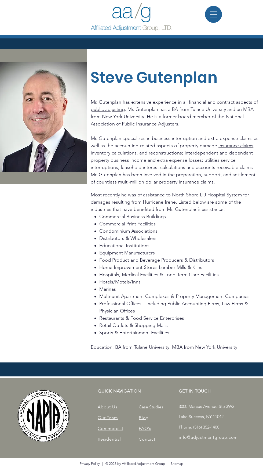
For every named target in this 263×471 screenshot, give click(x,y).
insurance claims (235, 146)
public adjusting (108, 109)
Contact (147, 439)
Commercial (112, 224)
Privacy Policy (90, 464)
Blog (144, 417)
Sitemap (177, 464)
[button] (213, 14)
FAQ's (145, 428)
